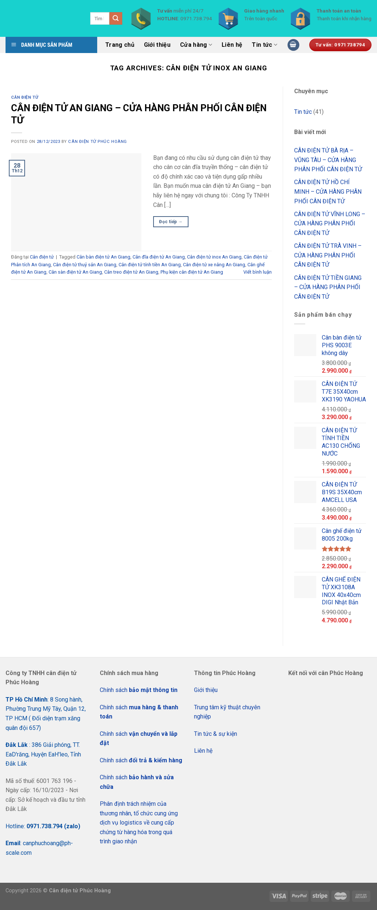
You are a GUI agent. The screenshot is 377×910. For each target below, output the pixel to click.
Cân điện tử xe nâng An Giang (214, 264)
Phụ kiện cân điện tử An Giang (192, 272)
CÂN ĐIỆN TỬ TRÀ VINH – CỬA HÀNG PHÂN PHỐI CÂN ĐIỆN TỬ (328, 255)
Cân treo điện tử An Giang (131, 272)
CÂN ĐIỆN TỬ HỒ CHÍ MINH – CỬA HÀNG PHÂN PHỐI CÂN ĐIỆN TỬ (328, 191)
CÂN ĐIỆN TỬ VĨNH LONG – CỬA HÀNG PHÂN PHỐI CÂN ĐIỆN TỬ (329, 223)
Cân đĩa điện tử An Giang (159, 257)
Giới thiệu (157, 44)
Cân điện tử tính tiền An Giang (150, 264)
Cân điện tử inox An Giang (214, 257)
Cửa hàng (196, 45)
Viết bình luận (257, 272)
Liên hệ (232, 44)
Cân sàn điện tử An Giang (75, 272)
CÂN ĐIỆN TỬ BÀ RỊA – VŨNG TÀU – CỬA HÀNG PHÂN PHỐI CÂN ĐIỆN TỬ (328, 160)
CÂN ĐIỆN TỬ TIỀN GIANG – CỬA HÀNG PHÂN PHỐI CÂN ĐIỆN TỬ (328, 287)
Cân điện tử (24, 97)
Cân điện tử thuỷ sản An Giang (84, 264)
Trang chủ (119, 44)
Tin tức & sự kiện (215, 733)
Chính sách (138, 689)
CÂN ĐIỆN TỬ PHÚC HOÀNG (97, 141)
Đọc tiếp (171, 221)
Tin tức (264, 45)
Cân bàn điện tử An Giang (103, 257)
